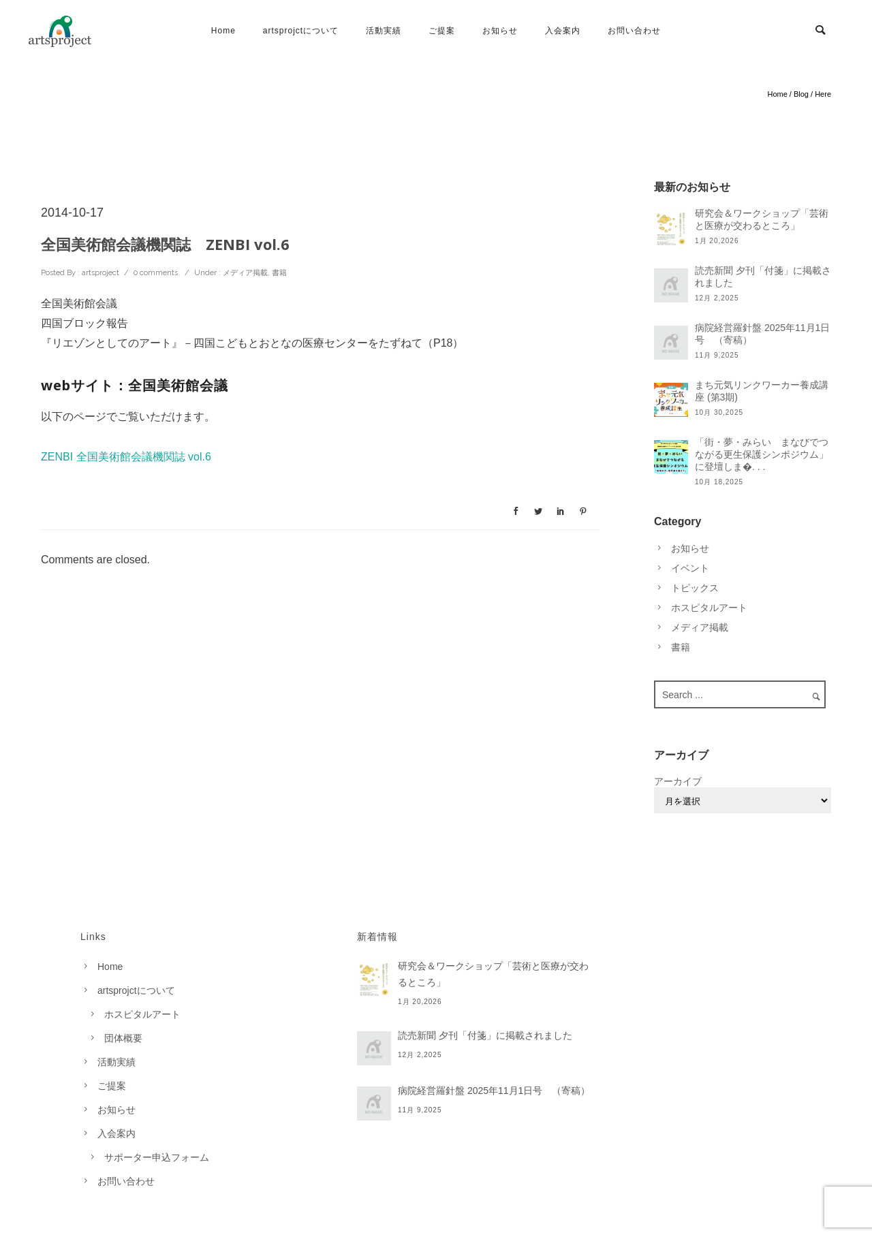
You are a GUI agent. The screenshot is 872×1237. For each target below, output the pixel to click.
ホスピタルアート (709, 607)
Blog (801, 94)
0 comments (156, 272)
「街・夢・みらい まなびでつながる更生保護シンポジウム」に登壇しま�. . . (761, 454)
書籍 (279, 272)
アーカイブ (678, 781)
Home (223, 30)
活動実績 (383, 30)
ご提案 (442, 30)
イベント (690, 568)
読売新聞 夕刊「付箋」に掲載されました (763, 276)
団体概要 (123, 1038)
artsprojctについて (301, 30)
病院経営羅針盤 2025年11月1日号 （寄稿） (762, 333)
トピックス (695, 587)
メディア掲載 (244, 272)
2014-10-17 (72, 212)
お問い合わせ (634, 30)
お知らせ (500, 30)
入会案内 (562, 30)
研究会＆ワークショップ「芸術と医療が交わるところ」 (761, 219)
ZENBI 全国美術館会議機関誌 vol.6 (126, 457)
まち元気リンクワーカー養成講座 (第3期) (761, 391)
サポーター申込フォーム (156, 1157)
